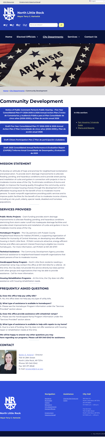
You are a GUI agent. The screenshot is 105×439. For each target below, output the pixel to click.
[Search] (61, 25)
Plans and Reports (86, 128)
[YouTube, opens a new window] (12, 25)
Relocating (48, 405)
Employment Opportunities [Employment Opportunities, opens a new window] (29, 2)
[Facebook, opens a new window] (18, 25)
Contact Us (91, 36)
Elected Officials (27, 36)
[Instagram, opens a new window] (25, 25)
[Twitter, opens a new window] (5, 25)
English (92, 1)
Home (8, 36)
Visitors (47, 402)
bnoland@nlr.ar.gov (34, 369)
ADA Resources (8, 2)
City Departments (53, 36)
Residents (48, 398)
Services (74, 36)
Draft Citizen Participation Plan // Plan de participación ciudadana (34, 140)
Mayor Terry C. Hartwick (10, 418)
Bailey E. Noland (26, 355)
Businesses (48, 400)
